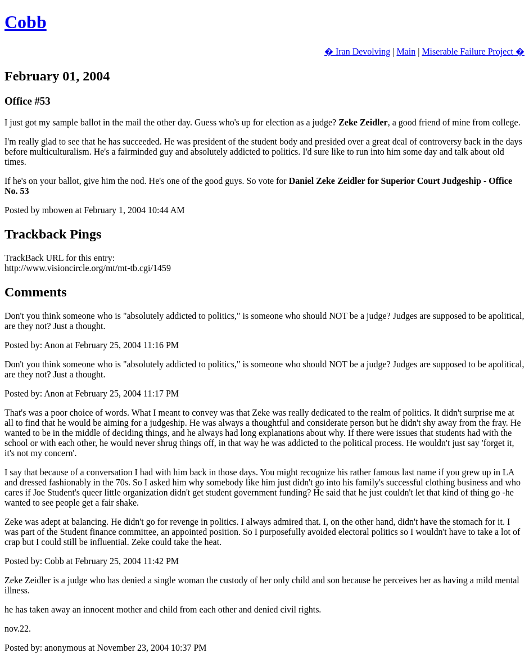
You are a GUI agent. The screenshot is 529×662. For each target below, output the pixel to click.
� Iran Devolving (357, 51)
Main (405, 51)
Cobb (25, 22)
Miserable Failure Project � (473, 51)
